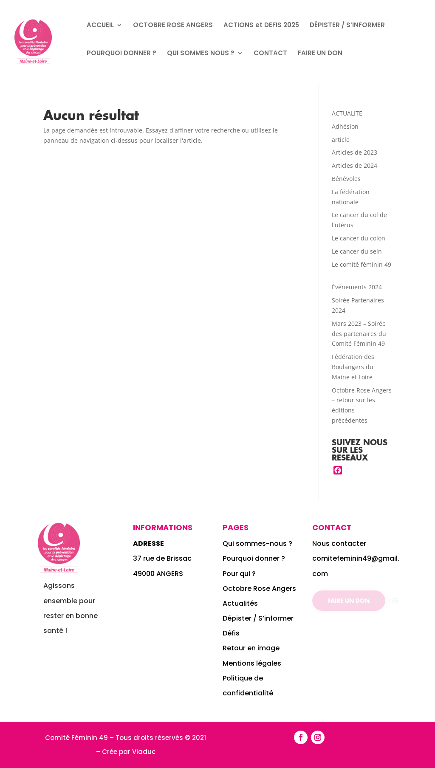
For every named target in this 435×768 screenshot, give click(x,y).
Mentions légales (252, 663)
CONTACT (270, 53)
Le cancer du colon (358, 238)
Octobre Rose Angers (259, 588)
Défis (231, 633)
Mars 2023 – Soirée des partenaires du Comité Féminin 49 (359, 333)
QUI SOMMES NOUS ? (200, 53)
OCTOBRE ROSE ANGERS (173, 25)
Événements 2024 (357, 287)
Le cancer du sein (357, 251)
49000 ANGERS (158, 574)
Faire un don (349, 600)
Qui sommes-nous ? (258, 543)
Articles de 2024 (354, 165)
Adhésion (345, 126)
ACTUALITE (347, 113)
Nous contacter (339, 543)
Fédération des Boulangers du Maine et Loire (353, 367)
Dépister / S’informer (258, 618)
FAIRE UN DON (320, 53)
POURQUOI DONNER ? (121, 53)
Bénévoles (346, 179)
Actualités (240, 603)
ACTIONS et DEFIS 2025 (261, 25)
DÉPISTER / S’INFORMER (347, 25)
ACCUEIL (100, 25)
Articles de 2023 (354, 152)
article (341, 140)
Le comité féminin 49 (361, 264)
